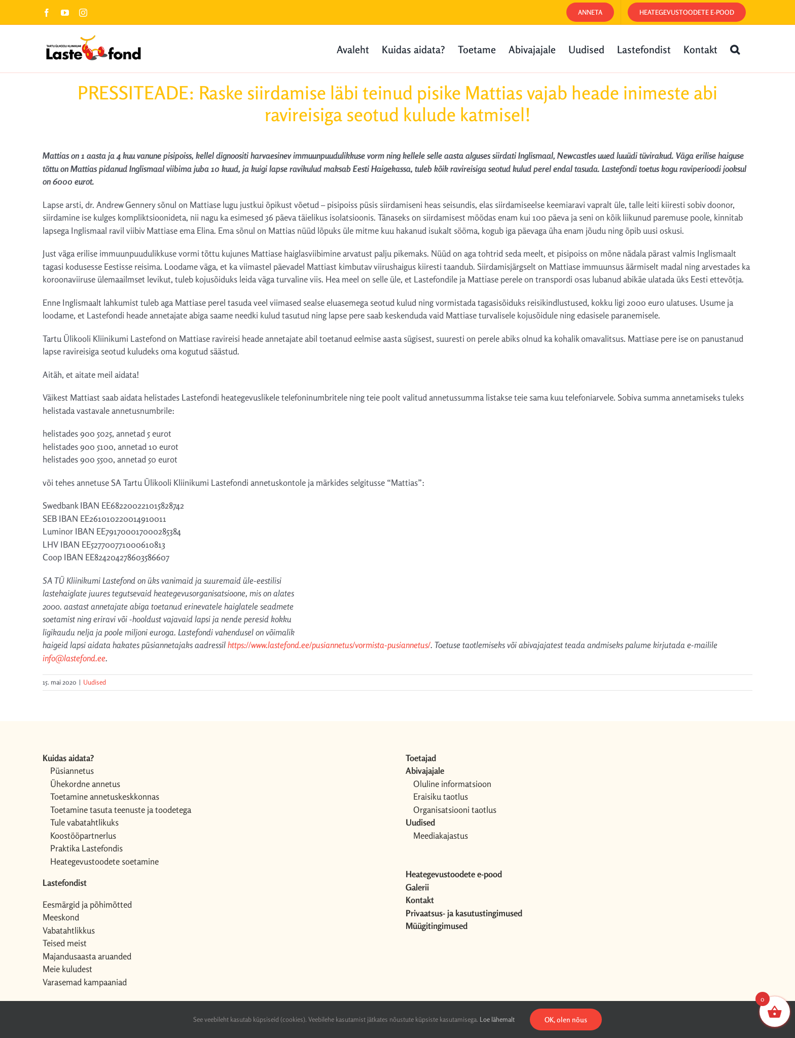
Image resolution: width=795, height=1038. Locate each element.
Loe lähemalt (497, 1019)
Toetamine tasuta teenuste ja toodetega (120, 809)
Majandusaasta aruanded (87, 956)
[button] (735, 49)
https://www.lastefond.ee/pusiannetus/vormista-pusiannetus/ (329, 644)
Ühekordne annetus (85, 783)
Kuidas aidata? (68, 758)
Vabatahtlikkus (69, 930)
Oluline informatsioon (452, 783)
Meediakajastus (440, 835)
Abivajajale (425, 770)
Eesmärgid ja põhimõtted (87, 904)
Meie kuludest (67, 968)
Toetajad (421, 758)
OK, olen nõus (566, 1019)
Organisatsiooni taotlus (454, 809)
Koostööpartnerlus (83, 835)
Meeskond (61, 917)
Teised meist (65, 943)
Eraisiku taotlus (440, 796)
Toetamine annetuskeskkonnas (104, 796)
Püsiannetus (72, 770)
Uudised (94, 682)
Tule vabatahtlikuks (84, 822)
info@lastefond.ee (74, 658)
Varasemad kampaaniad (85, 982)
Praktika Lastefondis (86, 848)
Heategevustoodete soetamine (104, 861)
